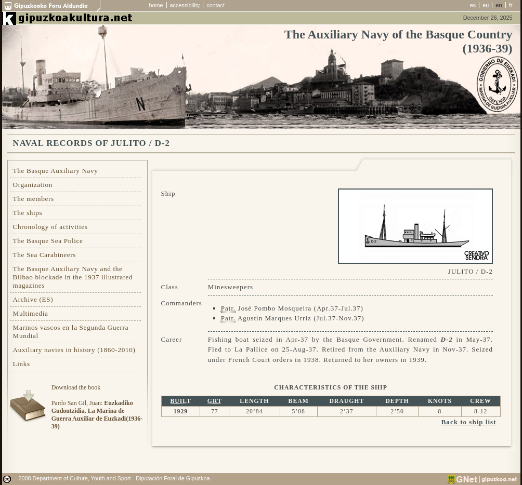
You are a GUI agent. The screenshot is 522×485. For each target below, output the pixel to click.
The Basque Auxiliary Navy (55, 170)
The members (33, 199)
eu (485, 5)
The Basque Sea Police (48, 241)
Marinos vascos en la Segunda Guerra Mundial (71, 332)
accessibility (185, 5)
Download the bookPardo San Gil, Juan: (96, 407)
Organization (33, 184)
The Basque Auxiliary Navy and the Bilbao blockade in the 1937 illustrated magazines (73, 277)
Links (21, 364)
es (473, 5)
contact (215, 5)
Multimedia (30, 313)
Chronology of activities (50, 227)
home (156, 5)
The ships (28, 213)
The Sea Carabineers (44, 255)
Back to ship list (469, 422)
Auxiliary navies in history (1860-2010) (74, 350)
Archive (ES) (33, 299)
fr (511, 5)
